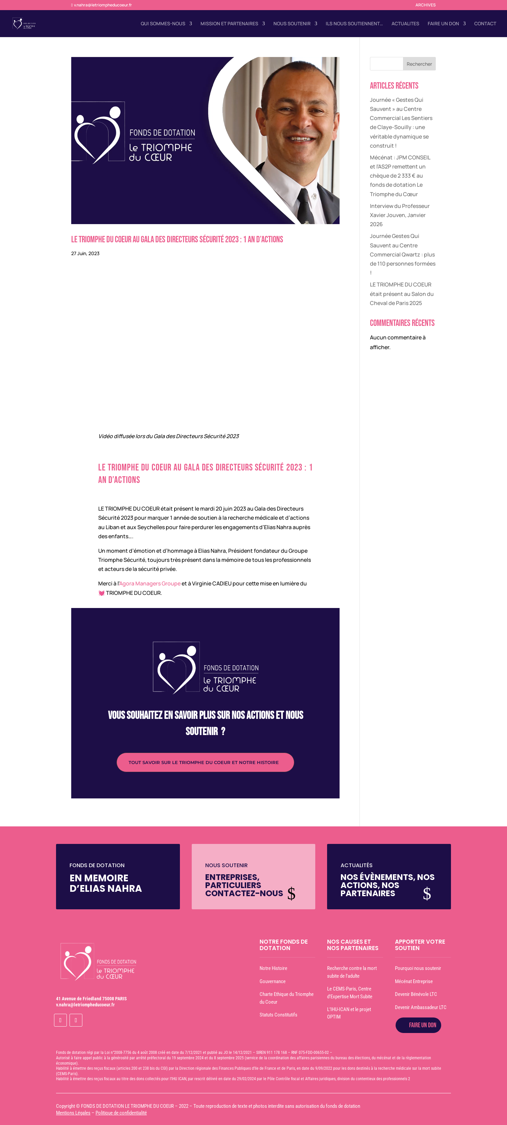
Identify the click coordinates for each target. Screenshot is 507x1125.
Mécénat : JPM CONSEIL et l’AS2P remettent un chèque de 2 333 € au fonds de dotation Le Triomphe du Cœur (400, 176)
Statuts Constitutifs (278, 1015)
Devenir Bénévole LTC (416, 994)
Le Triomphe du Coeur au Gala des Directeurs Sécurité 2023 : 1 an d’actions (177, 240)
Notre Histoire (273, 968)
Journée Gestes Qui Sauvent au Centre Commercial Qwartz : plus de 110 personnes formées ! (402, 254)
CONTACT (485, 24)
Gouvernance (273, 981)
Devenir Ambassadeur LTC (421, 1007)
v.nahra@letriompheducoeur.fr (85, 1004)
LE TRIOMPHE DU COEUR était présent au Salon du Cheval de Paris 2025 (402, 293)
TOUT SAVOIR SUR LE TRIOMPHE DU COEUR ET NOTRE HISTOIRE (204, 762)
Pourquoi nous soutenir (418, 968)
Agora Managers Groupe (150, 583)
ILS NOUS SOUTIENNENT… (354, 24)
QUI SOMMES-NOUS (163, 24)
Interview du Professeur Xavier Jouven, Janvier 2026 (400, 215)
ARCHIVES (426, 5)
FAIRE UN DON (443, 24)
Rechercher (419, 64)
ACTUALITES (405, 24)
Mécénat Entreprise (414, 981)
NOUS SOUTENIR (292, 24)
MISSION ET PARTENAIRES (229, 24)
